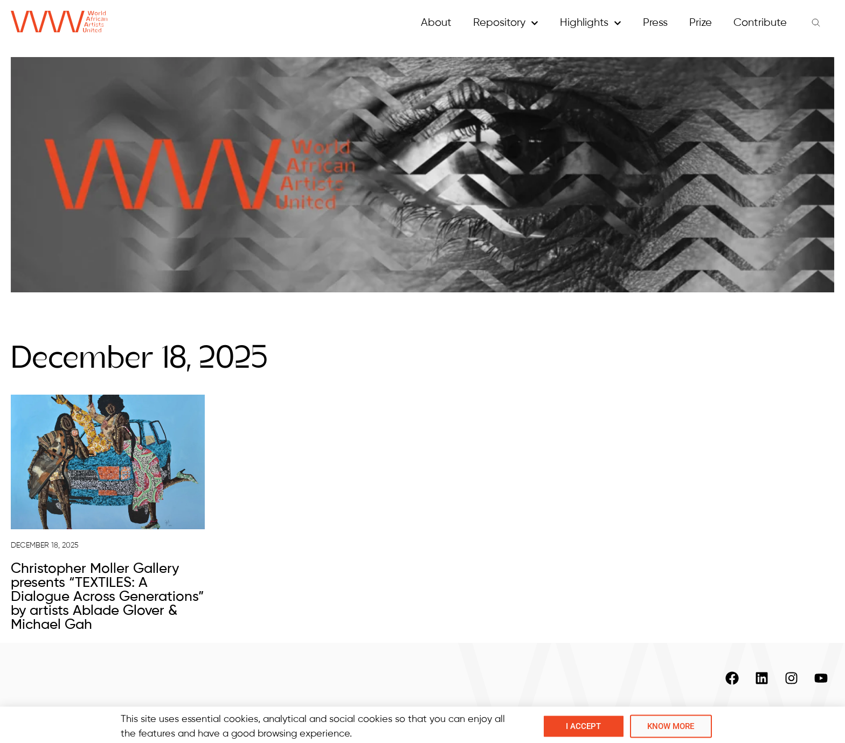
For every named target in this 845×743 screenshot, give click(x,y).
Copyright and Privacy (768, 714)
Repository (505, 23)
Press (655, 23)
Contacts (668, 714)
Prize (700, 23)
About (436, 23)
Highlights (590, 23)
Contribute (760, 23)
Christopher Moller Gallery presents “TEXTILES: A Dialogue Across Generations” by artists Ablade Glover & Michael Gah (107, 597)
